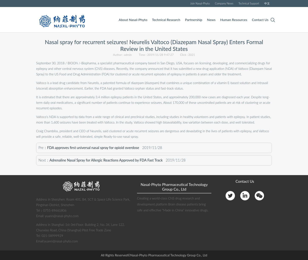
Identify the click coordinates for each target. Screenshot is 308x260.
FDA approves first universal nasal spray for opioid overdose (93, 148)
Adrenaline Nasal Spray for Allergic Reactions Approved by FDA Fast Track (106, 160)
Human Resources (233, 20)
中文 (267, 3)
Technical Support (248, 3)
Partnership (193, 20)
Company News (224, 3)
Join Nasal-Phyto (200, 3)
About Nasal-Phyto (133, 20)
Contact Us (260, 20)
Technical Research (166, 20)
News (211, 20)
